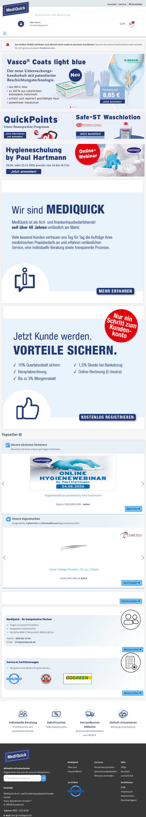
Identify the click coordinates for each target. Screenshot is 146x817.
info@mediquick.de (25, 642)
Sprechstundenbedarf (105, 771)
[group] (73, 82)
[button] (70, 107)
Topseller (12, 434)
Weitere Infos (132, 649)
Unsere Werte (75, 771)
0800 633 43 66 (23, 638)
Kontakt (125, 771)
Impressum (127, 791)
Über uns (72, 767)
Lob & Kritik (127, 775)
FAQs (123, 767)
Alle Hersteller (131, 601)
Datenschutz (127, 795)
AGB (123, 787)
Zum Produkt (131, 582)
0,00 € (122, 23)
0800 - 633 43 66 (20, 810)
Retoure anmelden (104, 775)
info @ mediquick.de (21, 815)
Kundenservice (47, 47)
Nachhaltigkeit (129, 800)
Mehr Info (133, 508)
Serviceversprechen (104, 767)
